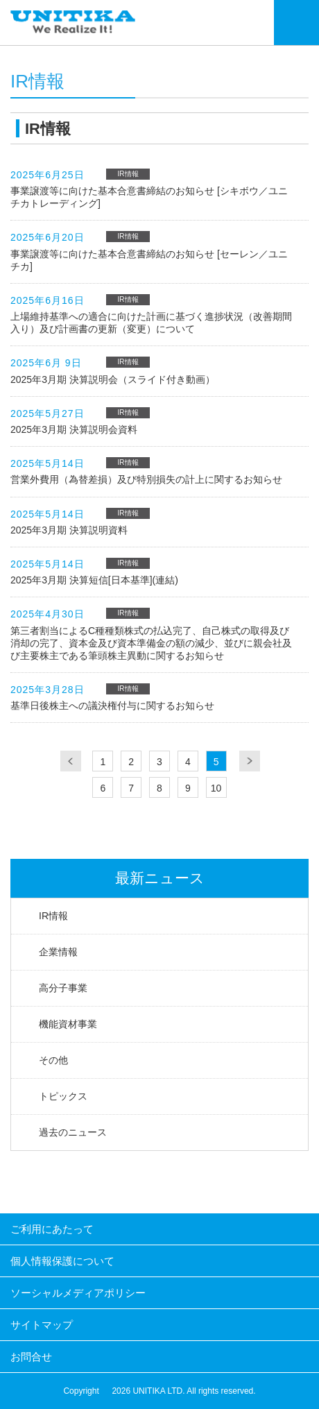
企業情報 (58, 951)
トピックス (63, 1096)
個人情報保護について (62, 1261)
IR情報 (53, 915)
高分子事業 (63, 987)
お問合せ (31, 1357)
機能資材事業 (68, 1024)
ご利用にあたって (52, 1229)
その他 (53, 1060)
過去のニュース (73, 1132)
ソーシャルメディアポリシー (78, 1293)
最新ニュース (160, 878)
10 (216, 788)
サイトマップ (41, 1325)
